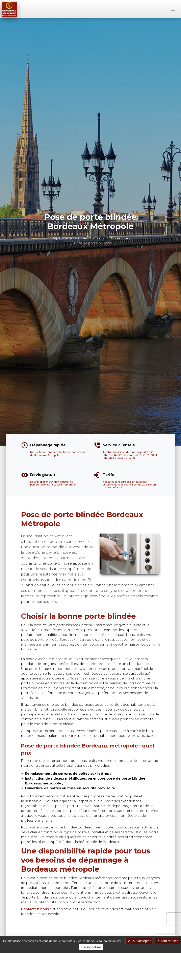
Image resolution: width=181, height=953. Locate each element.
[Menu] (173, 9)
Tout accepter (139, 941)
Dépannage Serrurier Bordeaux (77, 238)
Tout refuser (167, 941)
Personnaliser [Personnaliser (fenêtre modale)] (91, 947)
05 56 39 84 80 (126, 457)
